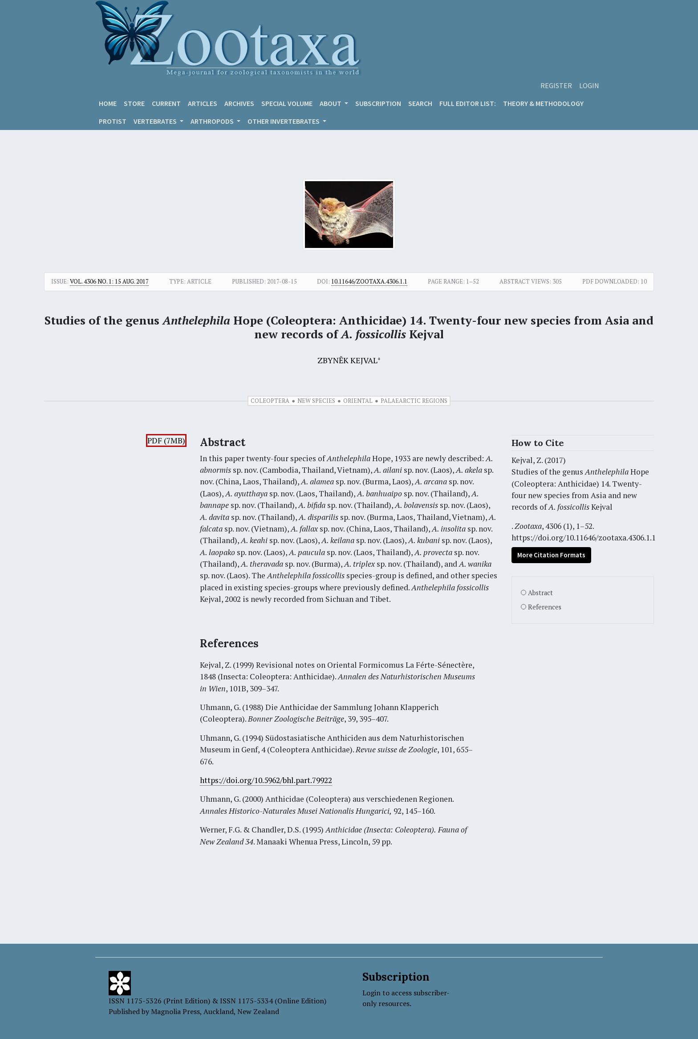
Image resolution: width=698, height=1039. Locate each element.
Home (108, 103)
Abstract (540, 592)
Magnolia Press (175, 1011)
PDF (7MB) (166, 440)
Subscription (378, 103)
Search (420, 103)
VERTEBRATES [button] (156, 121)
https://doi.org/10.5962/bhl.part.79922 (266, 780)
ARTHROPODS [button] (213, 121)
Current (166, 103)
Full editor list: (467, 103)
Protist (112, 121)
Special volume (286, 103)
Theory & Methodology (543, 103)
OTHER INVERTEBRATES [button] (284, 121)
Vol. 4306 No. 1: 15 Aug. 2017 (109, 281)
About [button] (331, 103)
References (544, 607)
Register (556, 85)
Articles (202, 103)
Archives (239, 103)
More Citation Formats (551, 555)
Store (134, 103)
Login (589, 85)
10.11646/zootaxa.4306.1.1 (369, 281)
